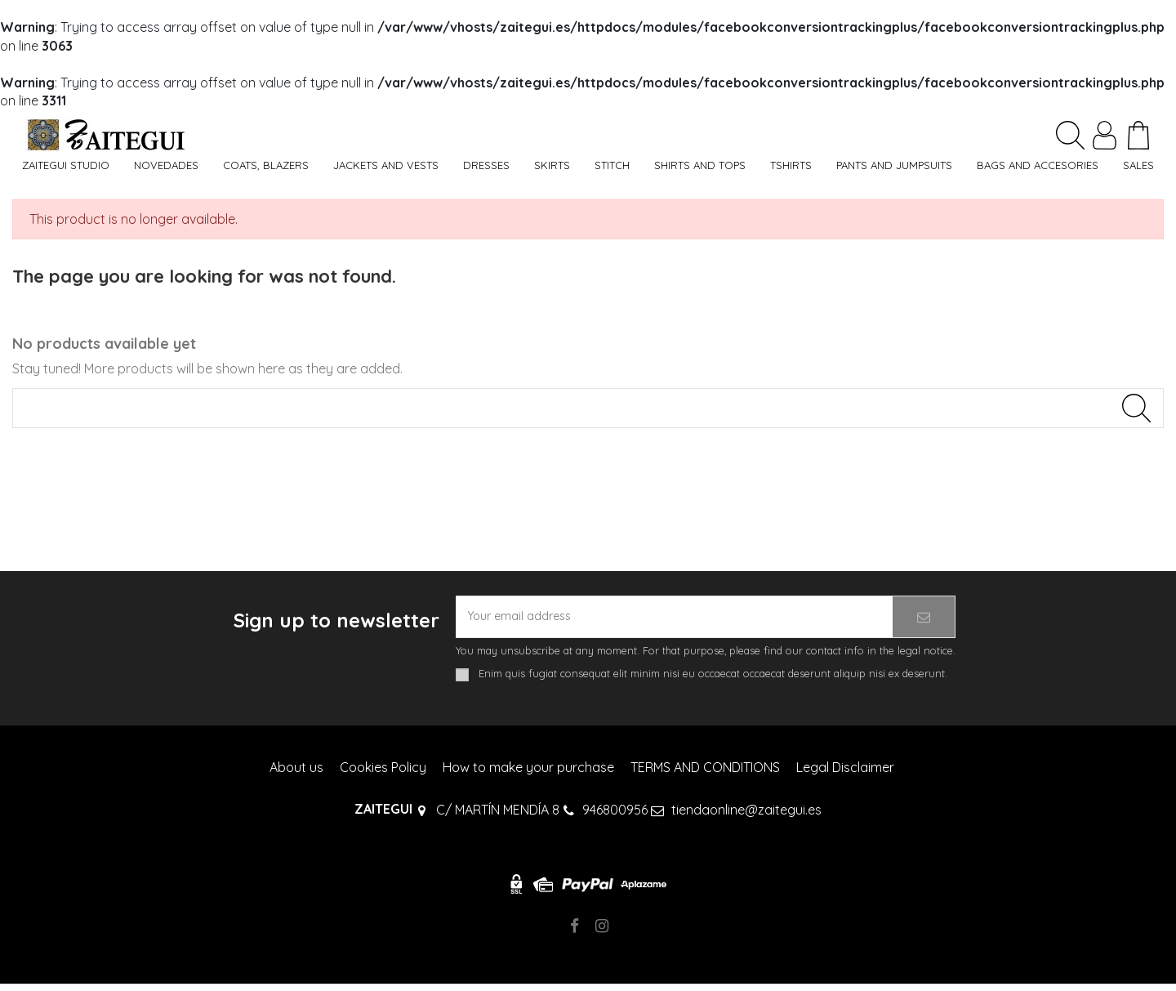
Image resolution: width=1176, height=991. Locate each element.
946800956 (615, 817)
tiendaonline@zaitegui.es (746, 817)
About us (296, 774)
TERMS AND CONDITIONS (705, 774)
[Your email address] (675, 622)
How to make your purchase (528, 774)
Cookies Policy (383, 774)
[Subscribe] (924, 622)
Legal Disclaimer (845, 774)
